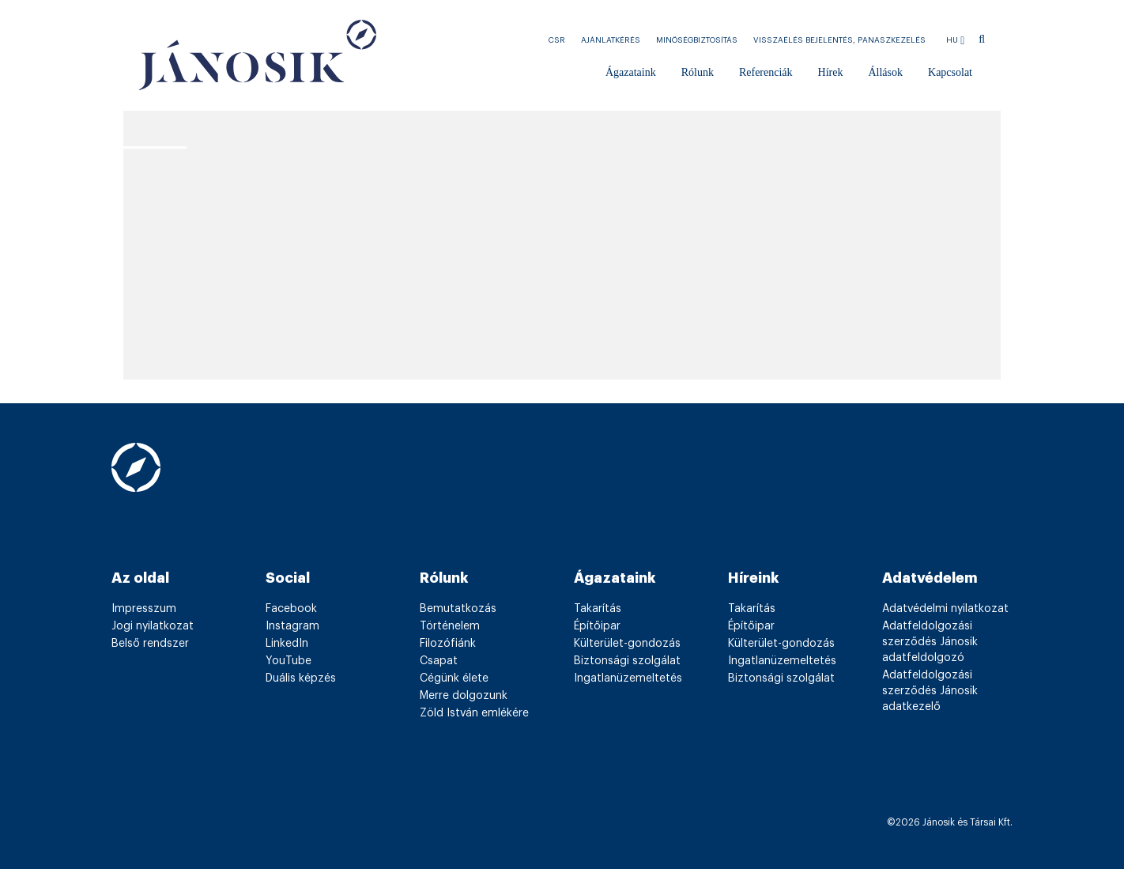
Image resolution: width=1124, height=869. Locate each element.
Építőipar (597, 626)
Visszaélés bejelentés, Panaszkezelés (839, 40)
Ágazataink (630, 72)
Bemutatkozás (458, 608)
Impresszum (143, 608)
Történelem (450, 626)
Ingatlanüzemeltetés (628, 678)
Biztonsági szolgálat (627, 661)
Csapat (439, 661)
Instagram (292, 626)
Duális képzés (301, 678)
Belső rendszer (150, 643)
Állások (885, 72)
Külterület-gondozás (627, 643)
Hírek (830, 72)
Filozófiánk (448, 643)
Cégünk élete (454, 678)
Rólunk (697, 72)
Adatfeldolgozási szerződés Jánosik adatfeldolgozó (930, 642)
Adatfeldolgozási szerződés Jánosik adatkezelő (930, 691)
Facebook (291, 608)
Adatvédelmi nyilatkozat (945, 608)
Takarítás (597, 608)
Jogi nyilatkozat (152, 626)
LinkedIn (287, 643)
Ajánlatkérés (610, 40)
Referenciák (766, 72)
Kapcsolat (950, 72)
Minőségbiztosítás (696, 40)
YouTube (288, 661)
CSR (557, 40)
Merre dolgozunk (463, 695)
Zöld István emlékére (474, 713)
